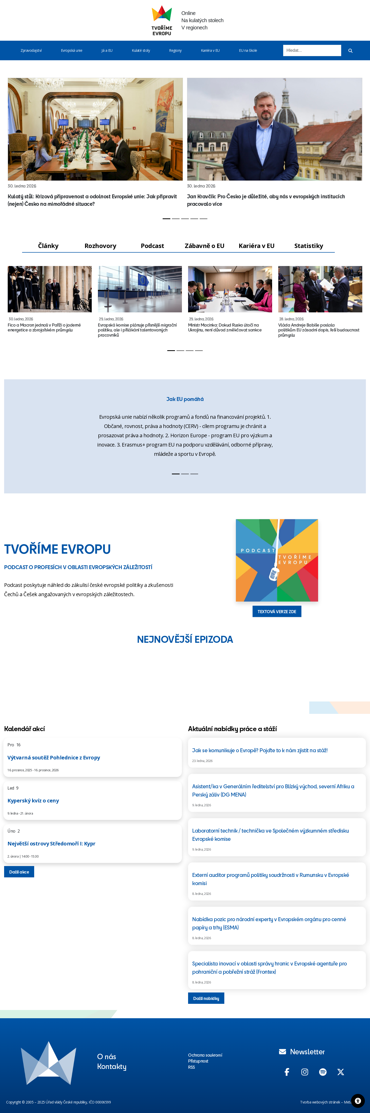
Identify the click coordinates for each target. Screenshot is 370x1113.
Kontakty (111, 1066)
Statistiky (308, 245)
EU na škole (248, 50)
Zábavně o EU (204, 245)
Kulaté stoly (141, 50)
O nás (106, 1056)
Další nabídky (206, 998)
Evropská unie (71, 50)
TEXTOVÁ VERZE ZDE (277, 611)
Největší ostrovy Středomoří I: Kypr (51, 843)
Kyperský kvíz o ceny (33, 800)
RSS (191, 1067)
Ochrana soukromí (205, 1055)
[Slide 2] (176, 219)
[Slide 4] (194, 219)
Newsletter (302, 1051)
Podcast (152, 245)
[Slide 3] (185, 219)
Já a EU (107, 50)
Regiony (175, 50)
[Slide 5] (203, 219)
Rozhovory (100, 245)
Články (48, 245)
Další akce (19, 872)
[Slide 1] (166, 219)
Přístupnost (198, 1061)
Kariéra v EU (210, 50)
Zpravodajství (31, 50)
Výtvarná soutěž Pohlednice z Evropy (53, 757)
